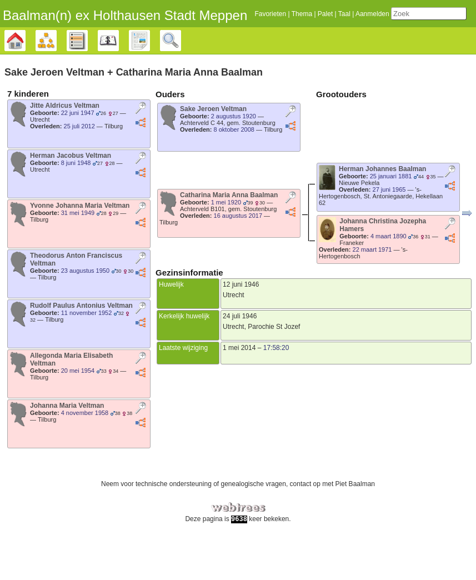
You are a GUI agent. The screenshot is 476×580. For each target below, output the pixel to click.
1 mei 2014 (239, 372)
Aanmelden (360, 39)
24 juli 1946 (240, 340)
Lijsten (87, 65)
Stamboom (25, 65)
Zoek (181, 65)
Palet (312, 39)
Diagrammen (56, 65)
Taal (332, 39)
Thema (289, 39)
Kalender (118, 65)
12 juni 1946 (241, 309)
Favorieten (258, 39)
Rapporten (150, 65)
